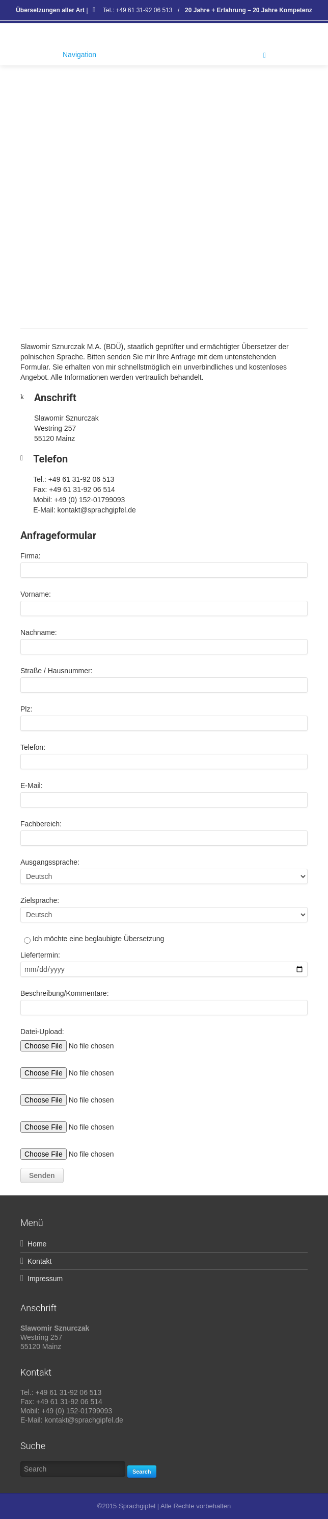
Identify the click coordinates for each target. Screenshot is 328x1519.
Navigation (164, 55)
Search (141, 1471)
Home (37, 1244)
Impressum (45, 1279)
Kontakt (39, 1261)
